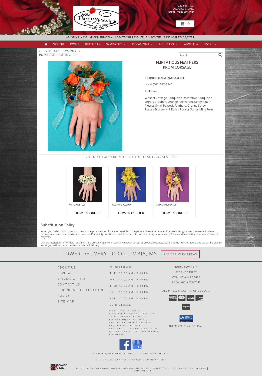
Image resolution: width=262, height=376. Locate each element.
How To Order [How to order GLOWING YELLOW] (131, 213)
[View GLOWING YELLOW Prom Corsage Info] (131, 184)
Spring (58, 44)
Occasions (142, 44)
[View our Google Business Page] (137, 349)
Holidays (168, 44)
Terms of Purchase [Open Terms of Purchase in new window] (192, 368)
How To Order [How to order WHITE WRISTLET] (88, 213)
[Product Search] (198, 55)
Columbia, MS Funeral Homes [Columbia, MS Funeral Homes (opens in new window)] (113, 353)
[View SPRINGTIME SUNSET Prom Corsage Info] (174, 184)
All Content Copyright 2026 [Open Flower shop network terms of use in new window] (96, 368)
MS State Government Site (148, 359)
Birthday (92, 44)
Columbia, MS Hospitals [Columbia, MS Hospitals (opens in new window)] (152, 353)
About (191, 44)
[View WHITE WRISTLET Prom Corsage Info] (87, 184)
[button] (185, 23)
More (211, 44)
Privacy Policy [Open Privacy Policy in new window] (163, 368)
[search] (220, 55)
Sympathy (116, 44)
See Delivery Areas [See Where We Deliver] (180, 254)
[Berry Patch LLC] (96, 29)
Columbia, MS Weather (111, 359)
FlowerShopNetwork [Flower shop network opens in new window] (133, 368)
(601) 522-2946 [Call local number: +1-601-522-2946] (185, 12)
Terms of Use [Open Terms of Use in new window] (142, 370)
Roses (74, 44)
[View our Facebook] (125, 349)
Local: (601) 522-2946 (158, 84)
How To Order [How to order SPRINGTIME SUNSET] (175, 213)
